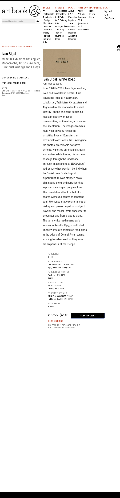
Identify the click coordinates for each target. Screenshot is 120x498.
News (91, 11)
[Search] (18, 21)
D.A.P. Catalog (61, 20)
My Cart (108, 11)
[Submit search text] (38, 21)
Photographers (61, 26)
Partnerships (83, 29)
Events (92, 14)
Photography (48, 14)
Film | (45, 23)
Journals (59, 36)
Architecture (48, 17)
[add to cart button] (88, 316)
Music (51, 23)
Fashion (47, 26)
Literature (47, 29)
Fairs (91, 17)
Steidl (51, 257)
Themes (58, 32)
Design (47, 20)
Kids (45, 42)
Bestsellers (61, 14)
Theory (46, 32)
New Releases (61, 11)
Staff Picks (59, 17)
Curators (59, 29)
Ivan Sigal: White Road (14, 83)
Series (57, 39)
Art (44, 11)
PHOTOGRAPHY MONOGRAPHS (17, 46)
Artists (58, 23)
